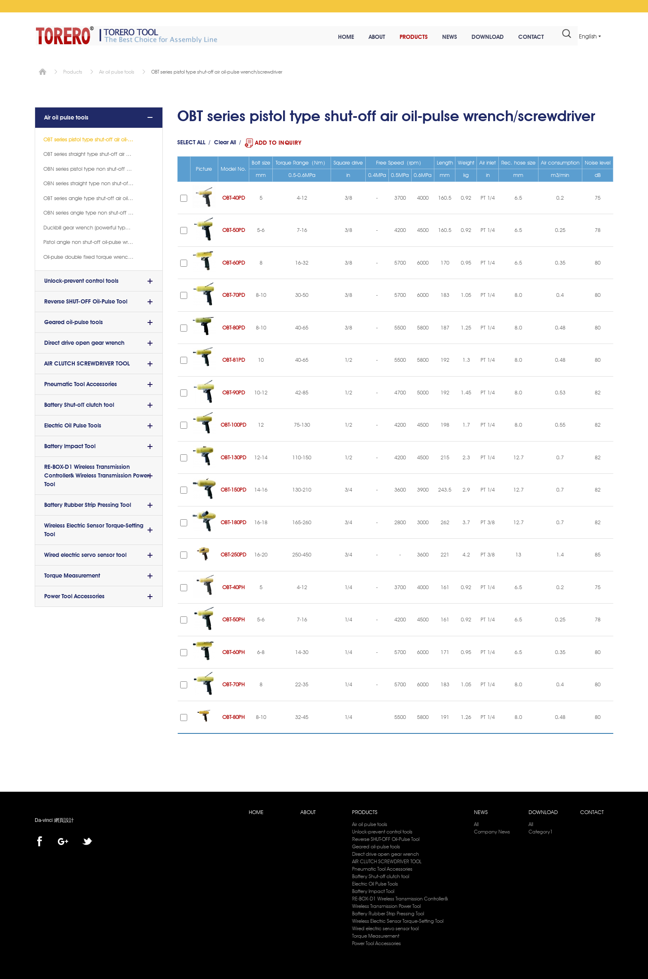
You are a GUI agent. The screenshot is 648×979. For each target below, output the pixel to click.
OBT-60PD (233, 261)
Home (42, 70)
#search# (557, 36)
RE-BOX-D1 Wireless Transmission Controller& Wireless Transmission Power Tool (96, 474)
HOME (337, 37)
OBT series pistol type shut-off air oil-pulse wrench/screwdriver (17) (98, 138)
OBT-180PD (233, 521)
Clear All (225, 141)
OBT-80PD (233, 326)
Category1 (541, 830)
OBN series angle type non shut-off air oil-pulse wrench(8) (98, 211)
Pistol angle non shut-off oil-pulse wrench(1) (94, 240)
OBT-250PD (233, 553)
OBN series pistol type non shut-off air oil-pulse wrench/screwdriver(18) (98, 167)
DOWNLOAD (478, 37)
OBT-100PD (233, 423)
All (476, 823)
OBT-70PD (233, 294)
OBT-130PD (233, 456)
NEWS (440, 37)
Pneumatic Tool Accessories (80, 383)
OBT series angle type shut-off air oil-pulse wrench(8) (98, 196)
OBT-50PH (233, 618)
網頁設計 (64, 819)
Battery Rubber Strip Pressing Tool (87, 503)
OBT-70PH (233, 683)
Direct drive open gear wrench (84, 341)
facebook (39, 840)
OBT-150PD (233, 488)
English (588, 36)
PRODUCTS (405, 37)
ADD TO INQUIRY (278, 141)
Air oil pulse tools (116, 70)
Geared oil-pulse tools (73, 321)
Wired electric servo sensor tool (85, 553)
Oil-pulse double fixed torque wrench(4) (89, 255)
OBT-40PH (233, 586)
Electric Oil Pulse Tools (72, 424)
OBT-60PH (233, 650)
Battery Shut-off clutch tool (79, 403)
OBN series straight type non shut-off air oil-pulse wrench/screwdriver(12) (98, 182)
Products (72, 70)
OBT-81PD (233, 359)
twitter (87, 840)
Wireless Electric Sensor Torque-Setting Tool (93, 528)
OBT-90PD (233, 391)
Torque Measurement (72, 574)
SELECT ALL (191, 141)
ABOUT (368, 37)
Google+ (63, 840)
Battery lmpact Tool (69, 445)
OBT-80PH (233, 715)
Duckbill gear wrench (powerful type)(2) (89, 226)
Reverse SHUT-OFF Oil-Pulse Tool (85, 300)
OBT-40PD (233, 196)
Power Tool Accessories (74, 595)
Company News (492, 830)
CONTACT (522, 37)
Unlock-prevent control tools (81, 279)
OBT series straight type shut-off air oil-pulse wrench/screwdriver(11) (98, 152)
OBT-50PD (233, 229)
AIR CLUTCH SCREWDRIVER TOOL (87, 362)
